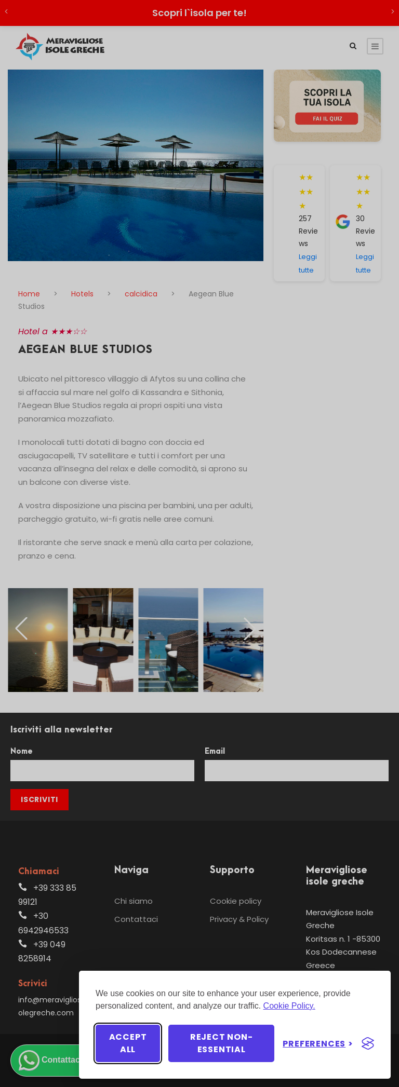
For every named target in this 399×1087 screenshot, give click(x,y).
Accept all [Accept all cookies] (128, 1043)
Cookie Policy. (289, 1005)
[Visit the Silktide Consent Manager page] (368, 1043)
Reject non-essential (221, 1043)
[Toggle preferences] (318, 1043)
